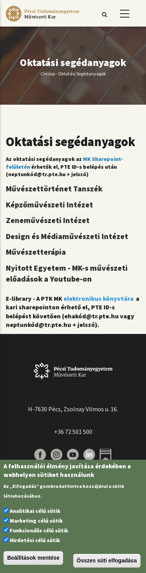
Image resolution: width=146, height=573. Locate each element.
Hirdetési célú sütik (35, 540)
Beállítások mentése (33, 558)
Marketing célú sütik (36, 520)
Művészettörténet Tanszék (54, 188)
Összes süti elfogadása (107, 560)
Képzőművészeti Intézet (49, 204)
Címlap (47, 74)
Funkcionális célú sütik (39, 530)
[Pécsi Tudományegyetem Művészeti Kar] (42, 21)
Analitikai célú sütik (35, 510)
